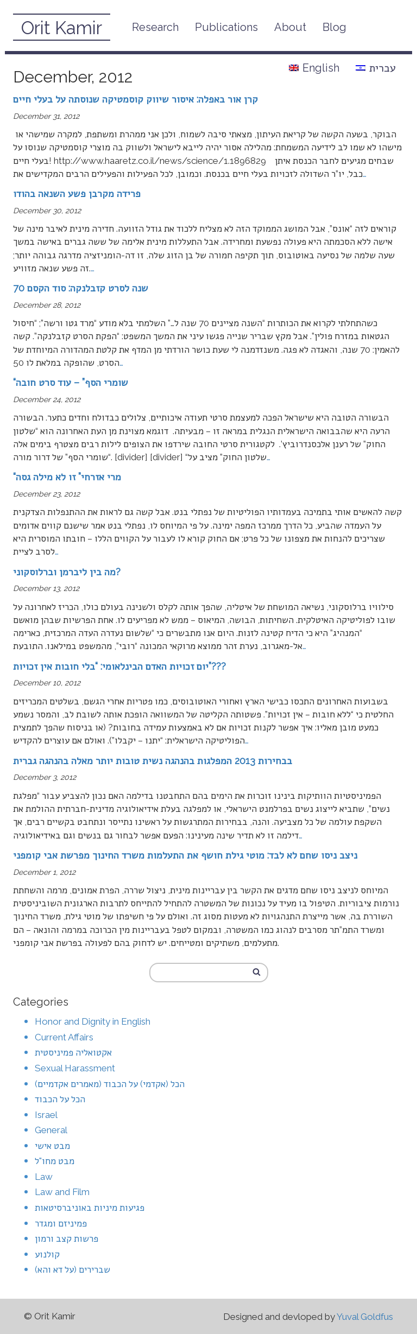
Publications (226, 27)
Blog (334, 27)
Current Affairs (64, 1037)
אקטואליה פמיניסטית (73, 1052)
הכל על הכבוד (60, 1099)
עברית (376, 67)
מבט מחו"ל (54, 1160)
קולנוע (47, 1254)
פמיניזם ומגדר (61, 1223)
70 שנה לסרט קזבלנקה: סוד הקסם (80, 288)
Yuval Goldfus (365, 1316)
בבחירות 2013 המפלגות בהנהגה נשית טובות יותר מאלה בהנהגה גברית (152, 760)
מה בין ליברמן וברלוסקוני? (67, 571)
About (290, 27)
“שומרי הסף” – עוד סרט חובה (70, 382)
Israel (46, 1114)
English (314, 67)
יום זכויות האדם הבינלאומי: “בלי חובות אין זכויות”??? (119, 666)
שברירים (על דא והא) (72, 1269)
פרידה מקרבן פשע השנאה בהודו (77, 193)
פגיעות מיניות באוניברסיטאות (89, 1207)
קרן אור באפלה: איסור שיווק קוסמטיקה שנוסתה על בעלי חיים (135, 99)
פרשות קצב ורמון (66, 1238)
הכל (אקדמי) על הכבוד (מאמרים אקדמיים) (110, 1083)
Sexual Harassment (75, 1068)
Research (155, 27)
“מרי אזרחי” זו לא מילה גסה (67, 476)
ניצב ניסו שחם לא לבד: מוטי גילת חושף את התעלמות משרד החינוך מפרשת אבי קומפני (185, 855)
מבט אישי (52, 1145)
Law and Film (62, 1191)
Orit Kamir (61, 28)
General (51, 1130)
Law (44, 1176)
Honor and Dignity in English (92, 1021)
